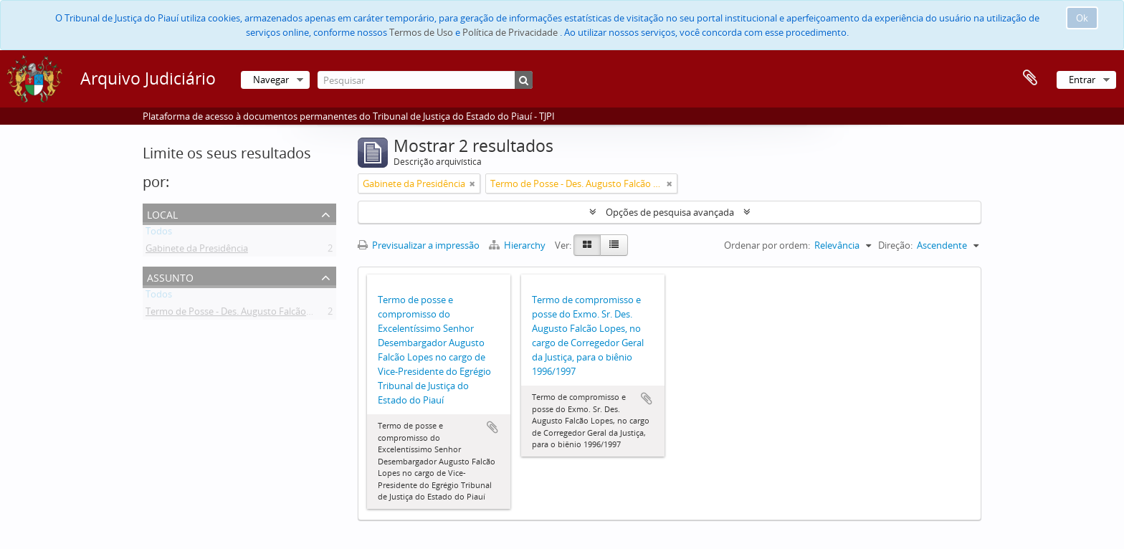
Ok (1082, 17)
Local (162, 213)
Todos (159, 233)
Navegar (271, 79)
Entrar (1082, 79)
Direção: (895, 245)
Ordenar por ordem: (767, 245)
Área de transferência (1030, 78)
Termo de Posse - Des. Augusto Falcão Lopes (240, 313)
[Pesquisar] (425, 80)
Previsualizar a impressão (419, 245)
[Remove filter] (472, 183)
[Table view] (614, 245)
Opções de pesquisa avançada (670, 212)
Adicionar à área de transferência (492, 427)
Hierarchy (518, 245)
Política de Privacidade (510, 32)
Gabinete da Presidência (197, 250)
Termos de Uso (421, 32)
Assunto (170, 276)
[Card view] (587, 245)
